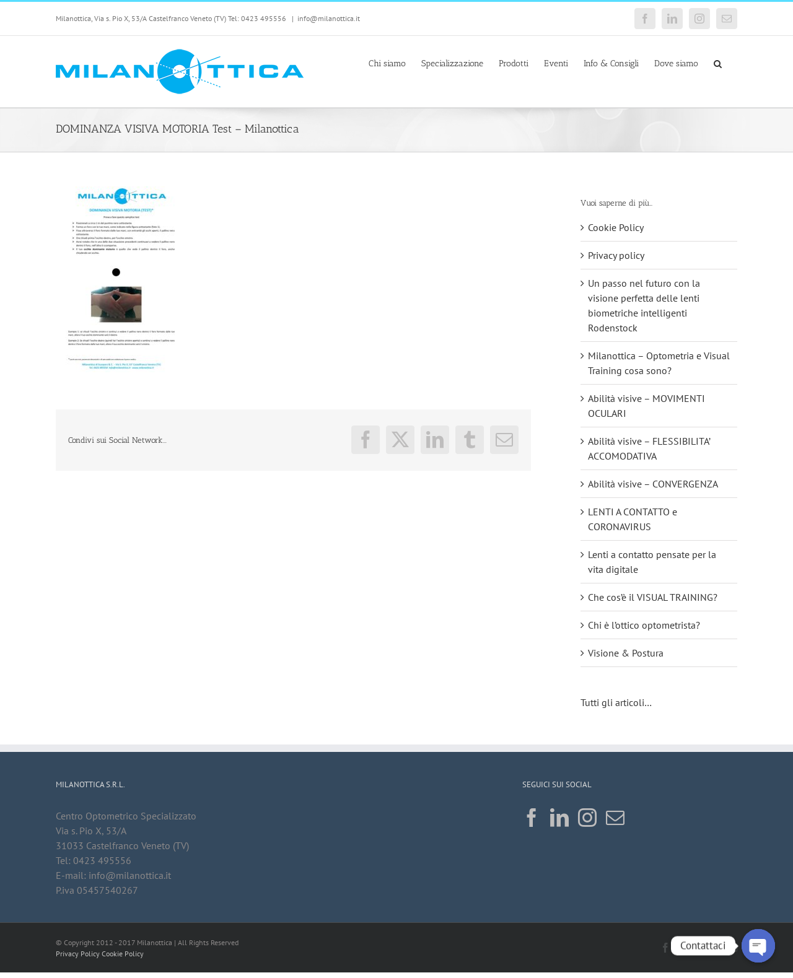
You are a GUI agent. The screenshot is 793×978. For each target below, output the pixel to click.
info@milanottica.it (328, 18)
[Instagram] (587, 817)
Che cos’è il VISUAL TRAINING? (652, 597)
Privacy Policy (78, 953)
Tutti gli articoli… (617, 702)
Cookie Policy (616, 227)
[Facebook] (531, 817)
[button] (718, 62)
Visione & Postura (626, 653)
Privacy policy (616, 255)
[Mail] (615, 817)
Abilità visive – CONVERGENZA (653, 484)
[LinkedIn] (559, 817)
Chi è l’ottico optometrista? (644, 625)
